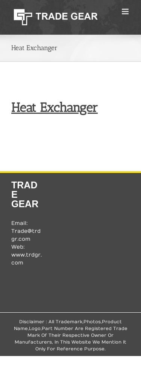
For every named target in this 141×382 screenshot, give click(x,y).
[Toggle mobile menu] (126, 11)
